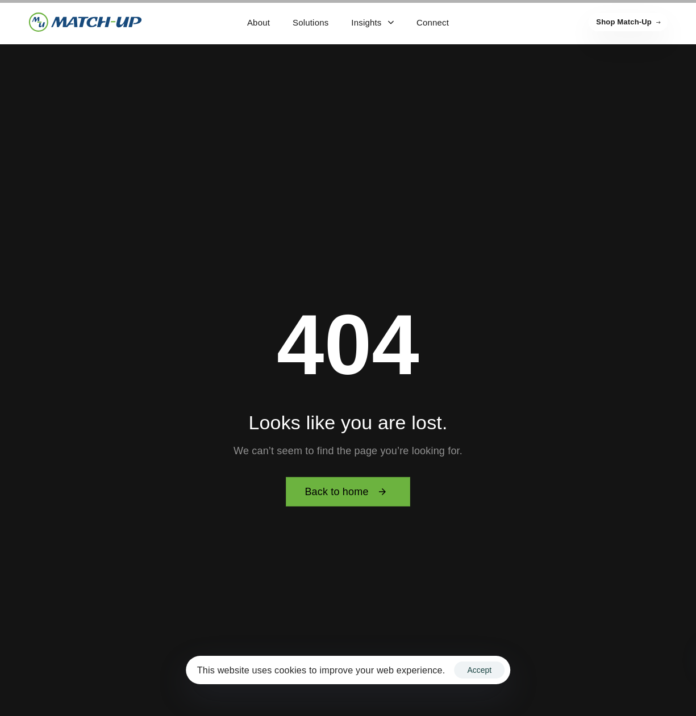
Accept (479, 670)
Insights (372, 22)
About (258, 22)
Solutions (310, 22)
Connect (432, 22)
